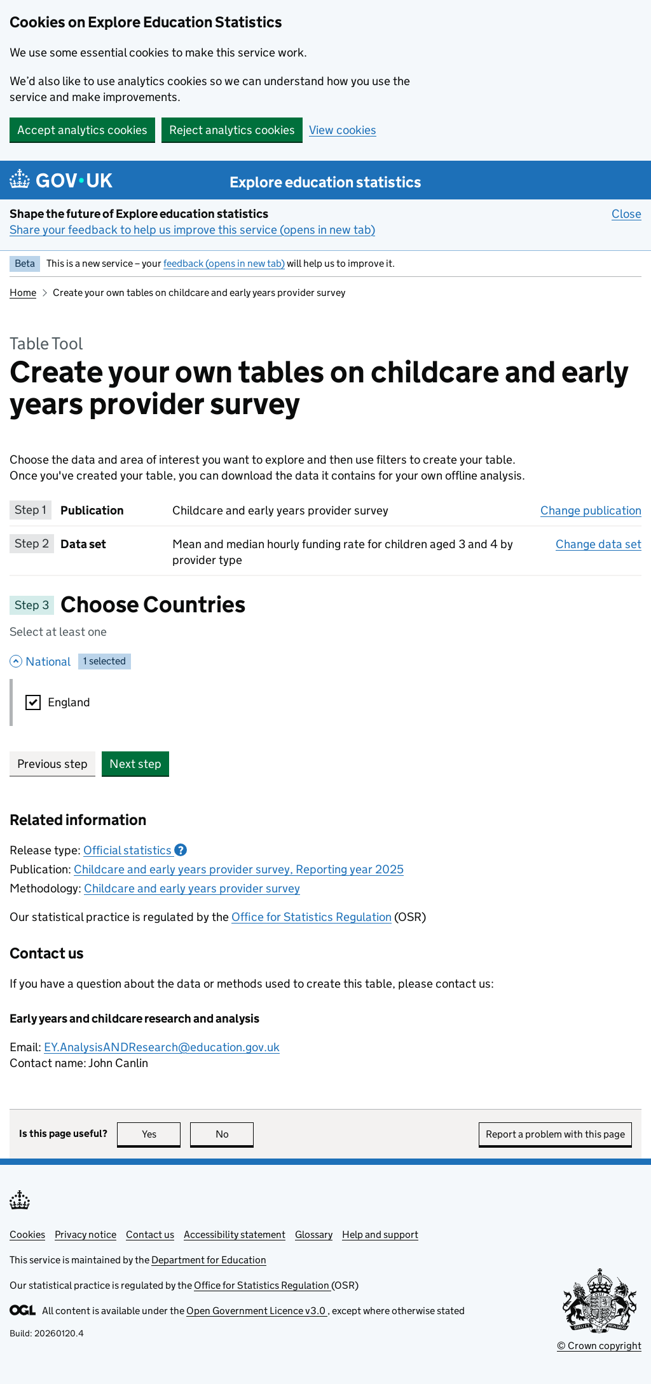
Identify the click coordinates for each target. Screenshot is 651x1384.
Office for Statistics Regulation (311, 917)
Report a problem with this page (555, 1134)
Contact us (150, 1234)
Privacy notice (85, 1234)
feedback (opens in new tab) (224, 263)
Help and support (380, 1234)
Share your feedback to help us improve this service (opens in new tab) (192, 229)
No (235, 1134)
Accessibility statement (234, 1234)
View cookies (342, 130)
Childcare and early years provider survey (192, 888)
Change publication (590, 510)
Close (626, 213)
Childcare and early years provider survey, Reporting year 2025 (239, 869)
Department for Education (208, 1260)
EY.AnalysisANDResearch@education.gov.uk (162, 1047)
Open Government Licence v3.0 (256, 1311)
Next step (135, 763)
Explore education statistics (325, 182)
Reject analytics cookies (232, 130)
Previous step (52, 763)
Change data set (598, 543)
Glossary (313, 1234)
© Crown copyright (599, 1346)
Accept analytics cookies (82, 130)
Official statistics (135, 850)
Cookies (27, 1234)
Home (23, 292)
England (69, 702)
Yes (161, 1134)
